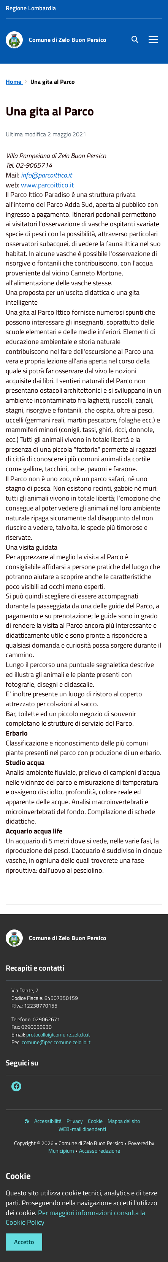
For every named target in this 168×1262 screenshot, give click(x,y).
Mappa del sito (124, 1121)
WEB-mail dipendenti (82, 1129)
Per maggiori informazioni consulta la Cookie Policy (75, 1218)
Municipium (61, 1151)
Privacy (75, 1121)
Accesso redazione (99, 1151)
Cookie (95, 1121)
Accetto (24, 1241)
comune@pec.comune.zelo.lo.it (56, 1042)
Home (14, 81)
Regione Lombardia (31, 8)
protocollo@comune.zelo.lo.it (58, 1034)
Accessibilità (48, 1121)
